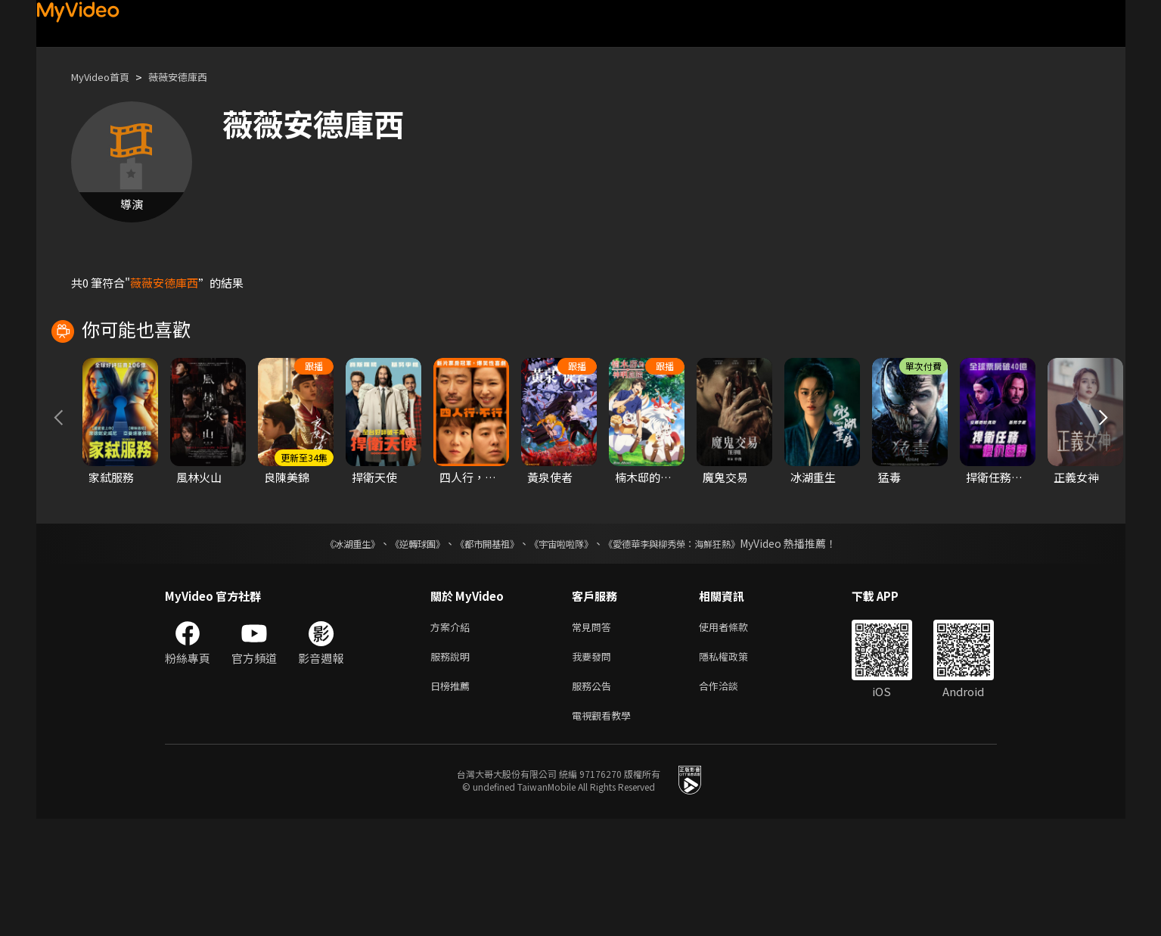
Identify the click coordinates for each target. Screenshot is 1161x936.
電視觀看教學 (606, 831)
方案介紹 (453, 736)
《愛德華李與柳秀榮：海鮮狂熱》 (691, 651)
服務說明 (453, 768)
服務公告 (594, 799)
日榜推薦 (453, 799)
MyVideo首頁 (105, 77)
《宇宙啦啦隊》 (564, 651)
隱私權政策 (736, 768)
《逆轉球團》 (400, 651)
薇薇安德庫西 (193, 77)
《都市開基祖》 (479, 651)
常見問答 (594, 736)
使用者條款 (736, 736)
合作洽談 (730, 799)
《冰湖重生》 (326, 651)
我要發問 (594, 768)
